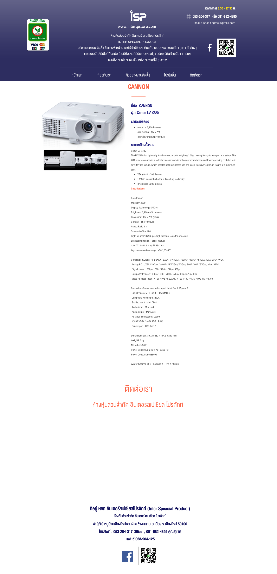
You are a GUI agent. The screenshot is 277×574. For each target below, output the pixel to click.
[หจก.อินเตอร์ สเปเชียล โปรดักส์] (210, 48)
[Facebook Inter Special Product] (127, 556)
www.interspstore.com (137, 26)
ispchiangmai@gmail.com (219, 23)
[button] (52, 160)
